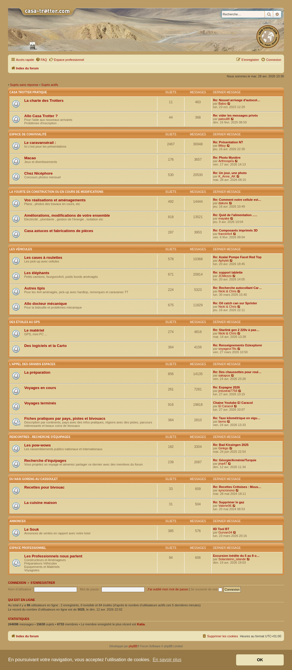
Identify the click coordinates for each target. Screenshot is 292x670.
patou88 (224, 119)
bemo (222, 421)
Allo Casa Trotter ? (41, 116)
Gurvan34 (225, 532)
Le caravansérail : (40, 142)
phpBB (133, 646)
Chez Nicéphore (38, 173)
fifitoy (222, 145)
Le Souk (31, 529)
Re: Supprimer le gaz (228, 502)
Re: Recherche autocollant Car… (237, 287)
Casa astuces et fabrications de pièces (58, 231)
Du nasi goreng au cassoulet (33, 479)
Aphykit (223, 260)
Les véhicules (20, 249)
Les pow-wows (37, 445)
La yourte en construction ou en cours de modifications (56, 191)
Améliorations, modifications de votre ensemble (67, 215)
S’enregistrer (43, 582)
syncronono (226, 490)
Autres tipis (34, 288)
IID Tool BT (221, 529)
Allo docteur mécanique (45, 303)
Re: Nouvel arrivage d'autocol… (236, 100)
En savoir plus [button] (167, 659)
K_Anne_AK (227, 176)
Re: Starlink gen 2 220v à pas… (236, 330)
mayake (224, 218)
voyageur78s (227, 348)
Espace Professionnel (27, 547)
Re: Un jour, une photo (230, 173)
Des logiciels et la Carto (45, 346)
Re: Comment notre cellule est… (237, 199)
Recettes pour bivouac (44, 487)
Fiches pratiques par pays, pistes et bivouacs (64, 418)
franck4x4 (225, 233)
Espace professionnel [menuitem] (66, 59)
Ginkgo (223, 448)
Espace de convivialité (27, 134)
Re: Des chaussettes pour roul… (237, 372)
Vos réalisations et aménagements (55, 200)
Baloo (222, 103)
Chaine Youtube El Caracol (233, 402)
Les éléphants (36, 273)
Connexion (17, 582)
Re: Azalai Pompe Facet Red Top (237, 257)
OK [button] (260, 659)
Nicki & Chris (227, 291)
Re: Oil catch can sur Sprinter (235, 303)
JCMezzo (225, 276)
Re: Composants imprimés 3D (235, 230)
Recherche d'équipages (45, 460)
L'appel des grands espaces (32, 364)
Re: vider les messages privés (235, 115)
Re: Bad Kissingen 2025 (231, 444)
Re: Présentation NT (228, 142)
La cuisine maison (40, 503)
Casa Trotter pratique (28, 92)
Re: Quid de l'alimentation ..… (235, 215)
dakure (223, 203)
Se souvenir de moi (206, 589)
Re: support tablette (228, 272)
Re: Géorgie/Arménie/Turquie (234, 460)
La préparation (37, 372)
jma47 (222, 463)
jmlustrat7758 (227, 390)
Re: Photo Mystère (227, 157)
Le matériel (34, 330)
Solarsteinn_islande (232, 559)
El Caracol (225, 406)
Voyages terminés (40, 403)
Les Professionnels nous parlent (53, 556)
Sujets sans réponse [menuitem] (24, 84)
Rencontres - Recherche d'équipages (39, 437)
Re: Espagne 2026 (226, 387)
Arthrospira (226, 161)
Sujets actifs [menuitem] (49, 84)
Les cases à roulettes (43, 257)
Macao (30, 158)
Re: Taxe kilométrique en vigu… (236, 418)
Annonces (17, 521)
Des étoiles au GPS (24, 322)
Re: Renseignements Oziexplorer (237, 345)
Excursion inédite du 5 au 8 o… (236, 555)
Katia (141, 624)
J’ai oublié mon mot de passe (167, 589)
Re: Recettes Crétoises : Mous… (237, 487)
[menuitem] (41, 59)
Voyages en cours (40, 388)
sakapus (224, 375)
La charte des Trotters (44, 100)
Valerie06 (225, 505)
